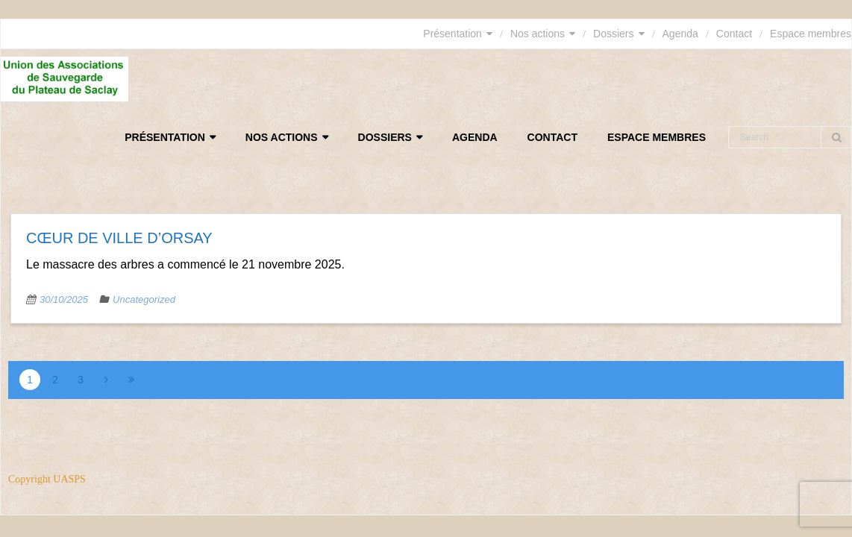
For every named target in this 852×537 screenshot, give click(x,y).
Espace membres (810, 34)
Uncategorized (144, 299)
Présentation (452, 34)
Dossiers (613, 34)
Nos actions (537, 34)
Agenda (680, 34)
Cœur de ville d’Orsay (119, 238)
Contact (734, 34)
